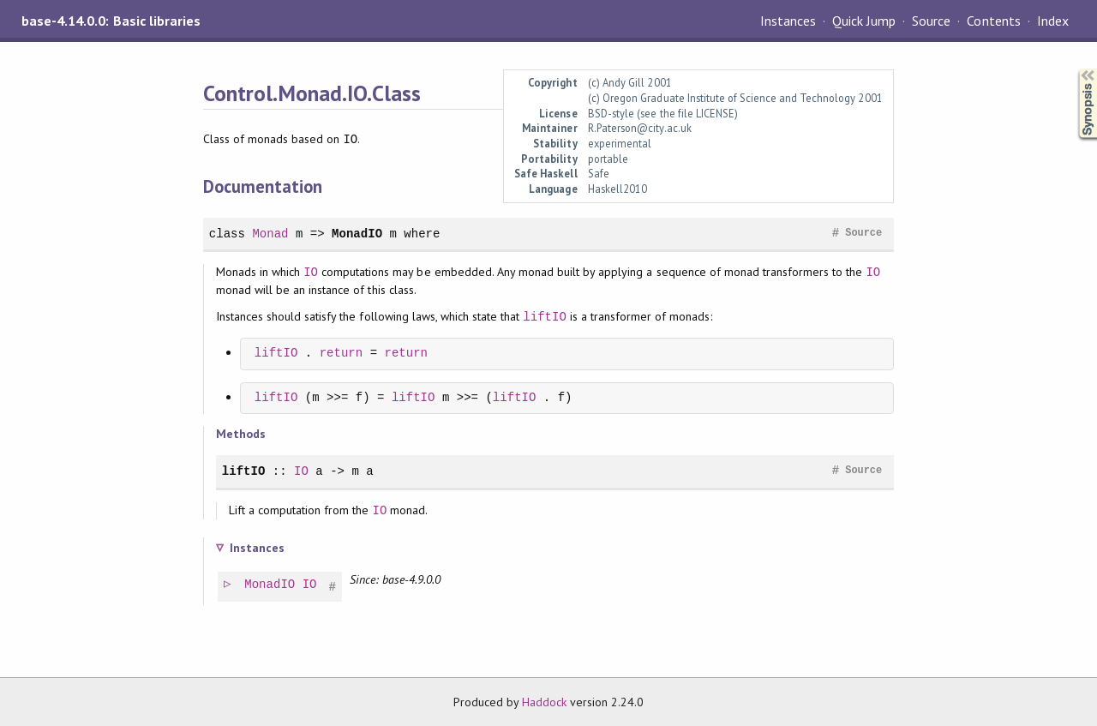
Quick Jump (864, 20)
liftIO (544, 317)
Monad (270, 233)
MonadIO (357, 233)
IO (310, 272)
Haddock (544, 702)
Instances (788, 20)
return (341, 353)
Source (931, 20)
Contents (993, 20)
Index (1053, 20)
